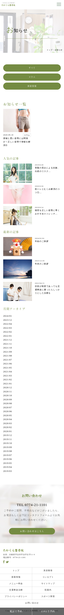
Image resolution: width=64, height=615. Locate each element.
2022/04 (7, 324)
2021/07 (7, 360)
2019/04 (7, 467)
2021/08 (7, 356)
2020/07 (7, 407)
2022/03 (7, 328)
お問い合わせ (32, 603)
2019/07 (7, 455)
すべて (32, 68)
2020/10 (7, 395)
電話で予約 (16, 611)
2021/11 (7, 344)
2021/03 (7, 376)
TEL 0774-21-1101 (32, 505)
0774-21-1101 (19, 557)
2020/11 (7, 391)
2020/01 (7, 431)
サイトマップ (48, 583)
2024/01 (7, 316)
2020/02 (7, 427)
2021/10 (7, 348)
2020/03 (7, 423)
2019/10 (7, 443)
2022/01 (7, 336)
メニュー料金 (16, 583)
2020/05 (7, 415)
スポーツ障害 (48, 596)
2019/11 (7, 439)
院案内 (48, 590)
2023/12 (7, 320)
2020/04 (7, 419)
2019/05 (7, 463)
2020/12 (7, 387)
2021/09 (7, 352)
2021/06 (7, 364)
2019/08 (7, 451)
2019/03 (7, 471)
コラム (32, 77)
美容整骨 (48, 570)
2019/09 (7, 447)
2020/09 (7, 399)
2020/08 (7, 403)
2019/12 (7, 435)
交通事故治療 (16, 590)
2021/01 (7, 383)
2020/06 (7, 411)
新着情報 (32, 86)
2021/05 (7, 368)
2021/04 (7, 371)
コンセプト (48, 577)
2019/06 (7, 459)
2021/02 (7, 379)
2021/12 (7, 340)
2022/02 (7, 332)
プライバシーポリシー (16, 596)
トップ (50, 50)
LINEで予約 (48, 611)
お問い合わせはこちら (32, 531)
